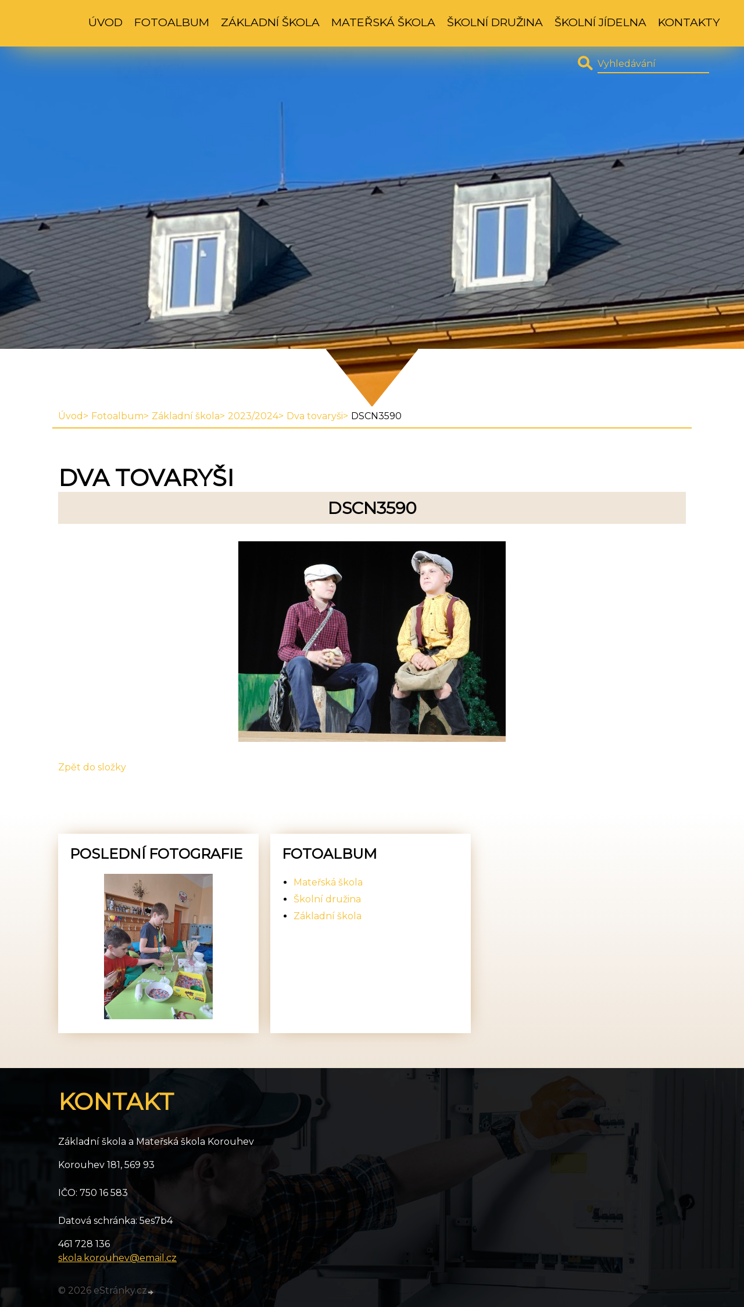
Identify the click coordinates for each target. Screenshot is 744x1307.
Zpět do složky (92, 767)
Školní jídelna (600, 22)
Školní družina (495, 22)
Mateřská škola (383, 22)
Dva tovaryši (315, 416)
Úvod (105, 22)
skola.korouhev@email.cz (117, 1257)
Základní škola (270, 22)
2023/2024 (253, 416)
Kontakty (689, 22)
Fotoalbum (171, 22)
